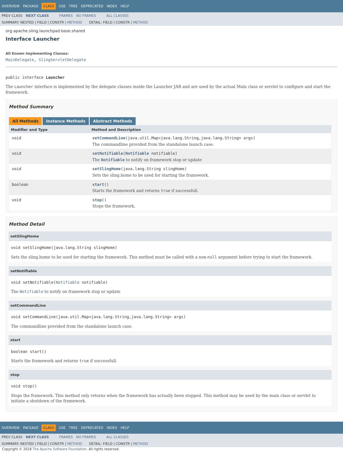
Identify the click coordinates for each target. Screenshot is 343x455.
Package (30, 6)
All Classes (117, 16)
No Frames (86, 16)
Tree (73, 6)
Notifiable (137, 153)
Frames (66, 16)
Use (62, 6)
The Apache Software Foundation (60, 449)
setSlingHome (106, 169)
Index (112, 6)
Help (124, 6)
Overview (11, 6)
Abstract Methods (112, 121)
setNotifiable (107, 153)
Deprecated (92, 6)
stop (97, 200)
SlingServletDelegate (62, 59)
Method (74, 22)
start (98, 184)
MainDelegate (20, 59)
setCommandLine (109, 138)
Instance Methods (65, 121)
